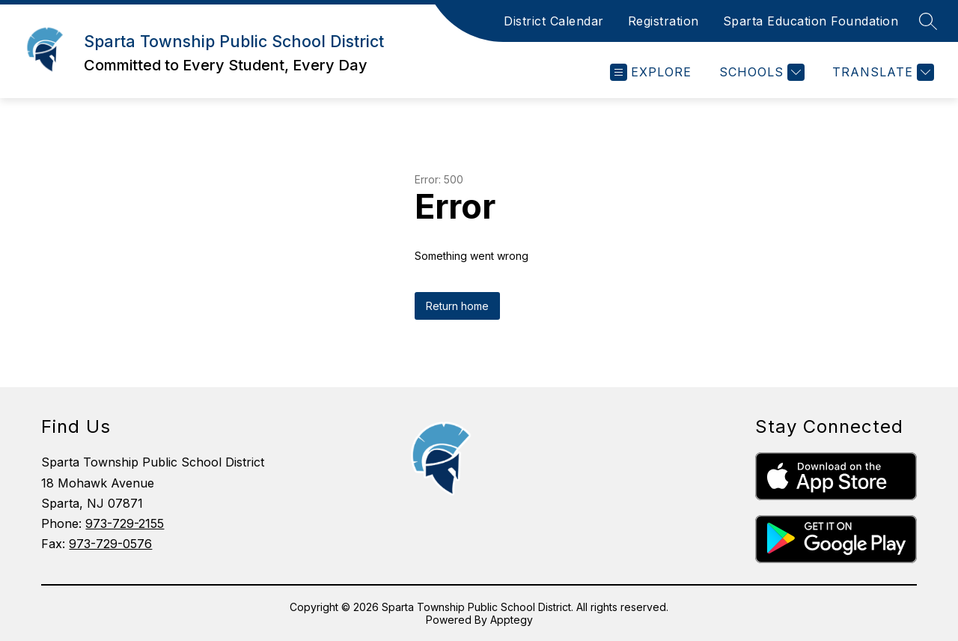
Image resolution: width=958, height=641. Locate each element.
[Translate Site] (881, 72)
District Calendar (554, 20)
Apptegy (511, 619)
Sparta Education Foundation (811, 20)
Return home (457, 306)
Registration (663, 20)
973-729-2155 (124, 523)
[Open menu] (651, 72)
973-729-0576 (110, 543)
